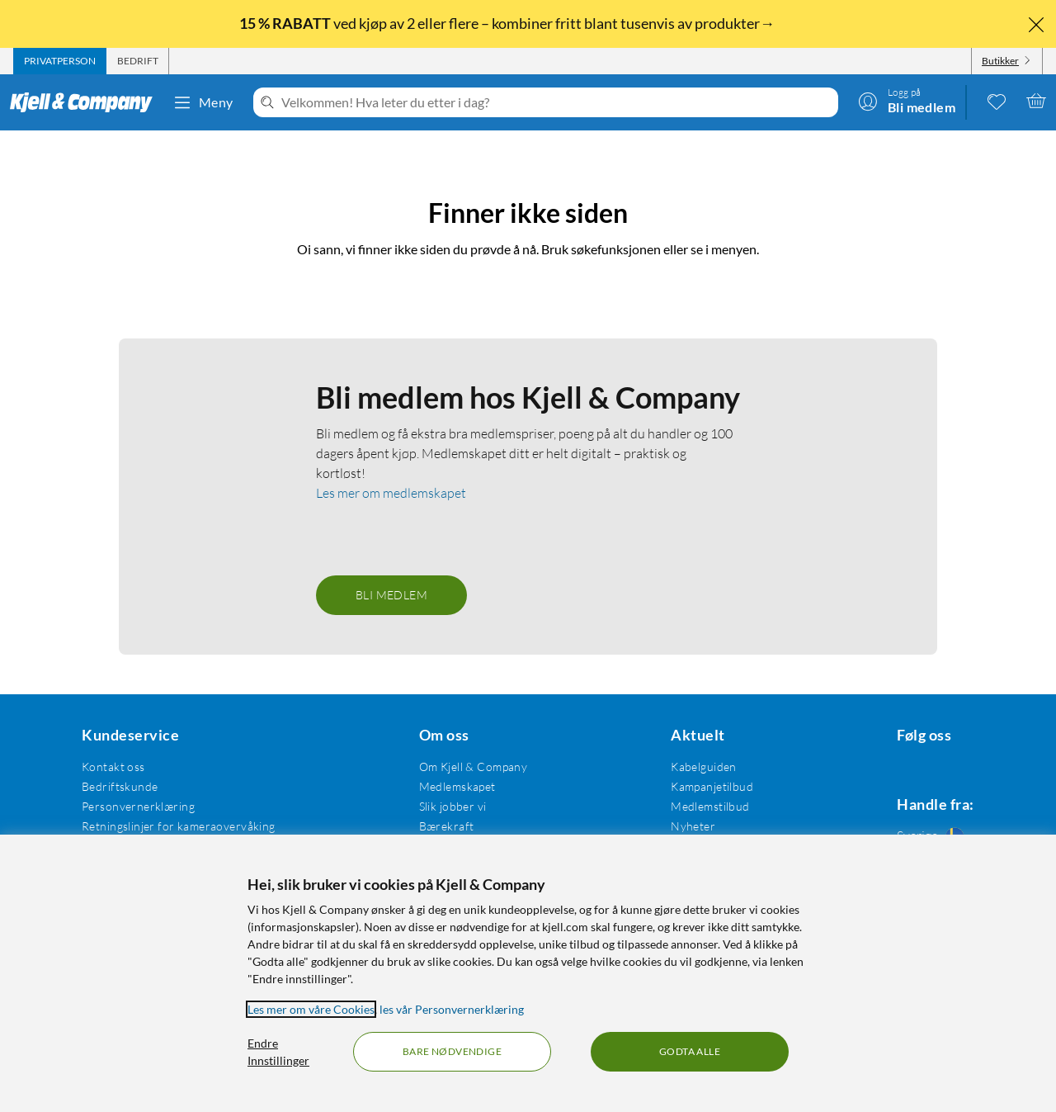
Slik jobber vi (444, 783)
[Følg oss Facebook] (888, 743)
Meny (202, 102)
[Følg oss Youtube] (967, 743)
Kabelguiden (691, 743)
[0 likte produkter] (996, 101)
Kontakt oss (111, 743)
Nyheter (680, 803)
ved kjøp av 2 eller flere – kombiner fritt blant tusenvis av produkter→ (508, 23)
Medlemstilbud (697, 783)
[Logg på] (906, 101)
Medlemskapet (449, 763)
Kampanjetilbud (699, 763)
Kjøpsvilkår (108, 823)
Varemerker (689, 823)
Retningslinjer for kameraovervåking (176, 803)
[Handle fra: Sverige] (927, 815)
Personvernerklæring (135, 783)
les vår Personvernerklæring (452, 1009)
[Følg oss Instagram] (927, 743)
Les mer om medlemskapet (391, 469)
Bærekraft (438, 803)
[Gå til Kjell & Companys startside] (86, 102)
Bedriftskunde (117, 763)
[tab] (59, 61)
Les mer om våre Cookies (311, 1009)
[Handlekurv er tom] (1036, 101)
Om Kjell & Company (465, 743)
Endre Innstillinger (278, 1051)
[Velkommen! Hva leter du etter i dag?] (556, 102)
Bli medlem (391, 572)
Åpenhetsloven (450, 823)
